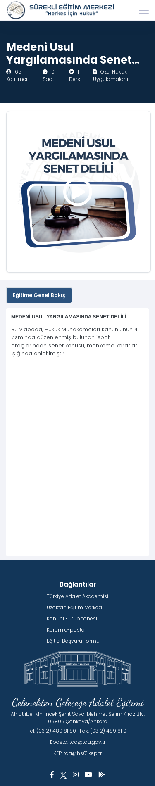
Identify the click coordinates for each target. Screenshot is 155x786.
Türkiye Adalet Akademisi (77, 596)
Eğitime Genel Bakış (39, 295)
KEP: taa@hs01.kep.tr (77, 753)
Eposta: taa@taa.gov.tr (77, 742)
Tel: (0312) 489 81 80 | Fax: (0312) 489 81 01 (77, 730)
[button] (52, 774)
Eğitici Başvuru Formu (73, 640)
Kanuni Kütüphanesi (72, 618)
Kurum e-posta (66, 629)
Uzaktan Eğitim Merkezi (74, 607)
